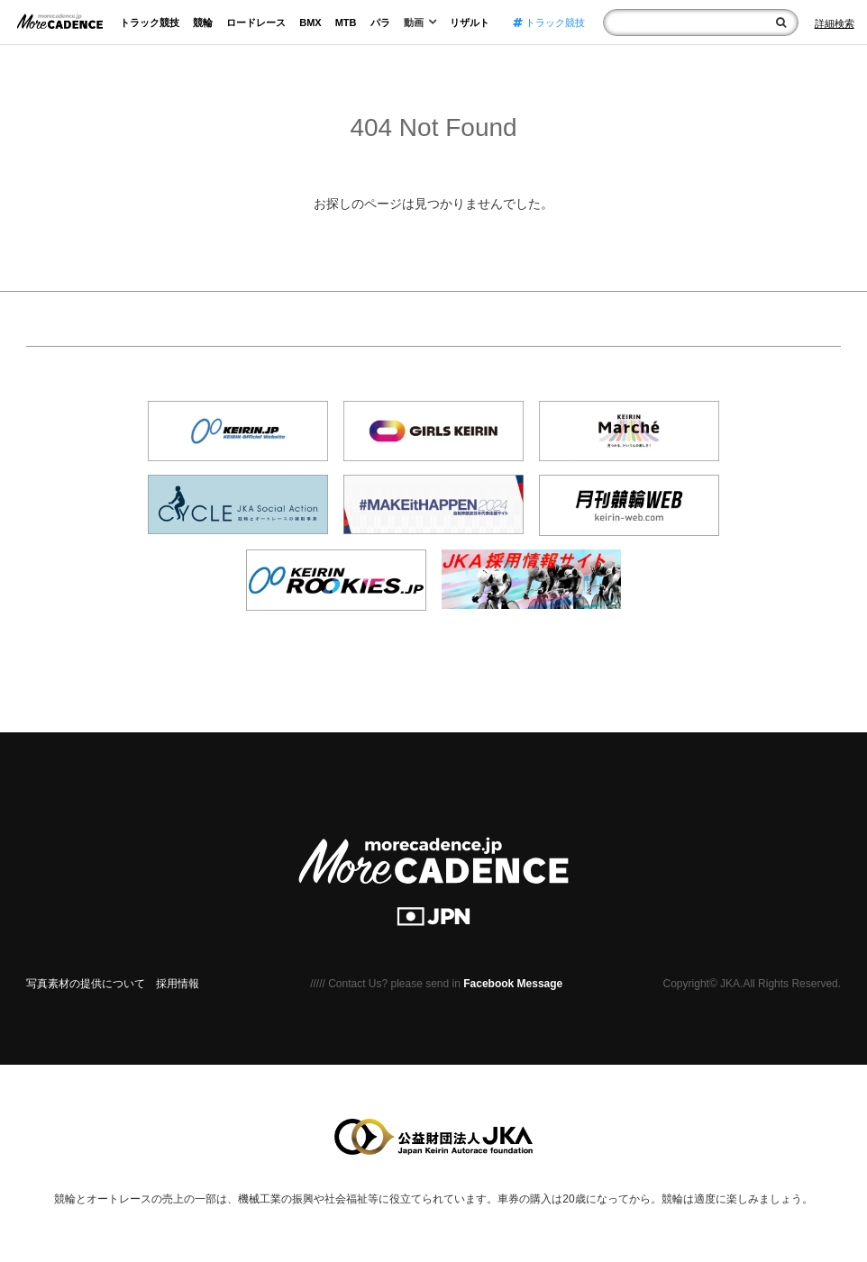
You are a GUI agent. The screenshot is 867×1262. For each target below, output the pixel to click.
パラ (380, 22)
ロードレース (256, 22)
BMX (310, 22)
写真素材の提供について (85, 983)
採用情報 (177, 983)
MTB (346, 22)
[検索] (781, 22)
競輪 (203, 22)
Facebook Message (512, 983)
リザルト (469, 22)
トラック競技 (149, 22)
